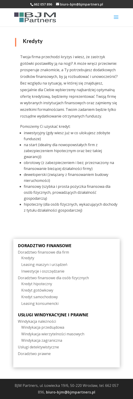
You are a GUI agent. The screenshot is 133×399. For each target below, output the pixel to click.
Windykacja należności (37, 321)
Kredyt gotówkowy (37, 290)
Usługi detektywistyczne (38, 347)
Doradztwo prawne (34, 353)
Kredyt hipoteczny (36, 283)
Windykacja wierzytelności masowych (52, 333)
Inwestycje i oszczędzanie (42, 271)
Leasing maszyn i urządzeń (44, 264)
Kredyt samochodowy (39, 296)
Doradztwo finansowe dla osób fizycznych (53, 277)
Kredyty (27, 257)
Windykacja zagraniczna (41, 340)
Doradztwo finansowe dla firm (43, 252)
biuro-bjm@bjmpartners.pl (70, 392)
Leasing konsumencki (40, 303)
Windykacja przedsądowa (42, 327)
